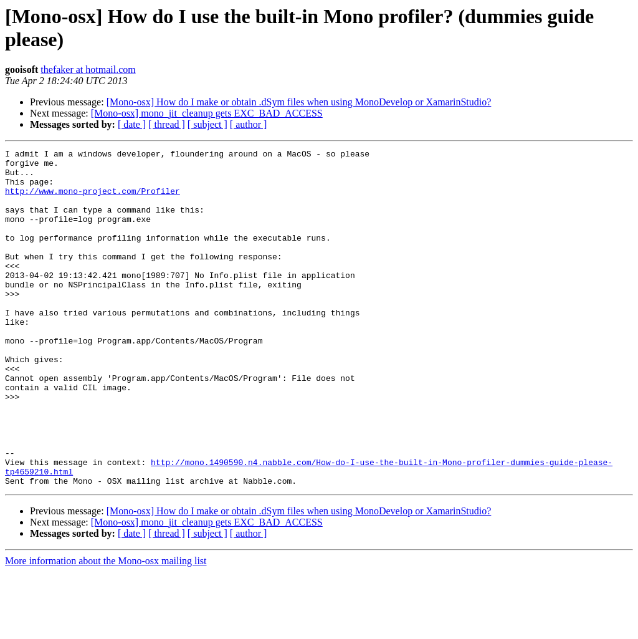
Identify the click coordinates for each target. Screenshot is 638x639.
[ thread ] (166, 124)
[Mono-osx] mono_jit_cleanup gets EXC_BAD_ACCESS (207, 113)
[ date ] (132, 124)
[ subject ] (207, 124)
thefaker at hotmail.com (87, 69)
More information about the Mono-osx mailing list (106, 628)
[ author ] (248, 124)
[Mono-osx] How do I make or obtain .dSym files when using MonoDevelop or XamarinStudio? (299, 102)
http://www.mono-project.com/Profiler (92, 200)
